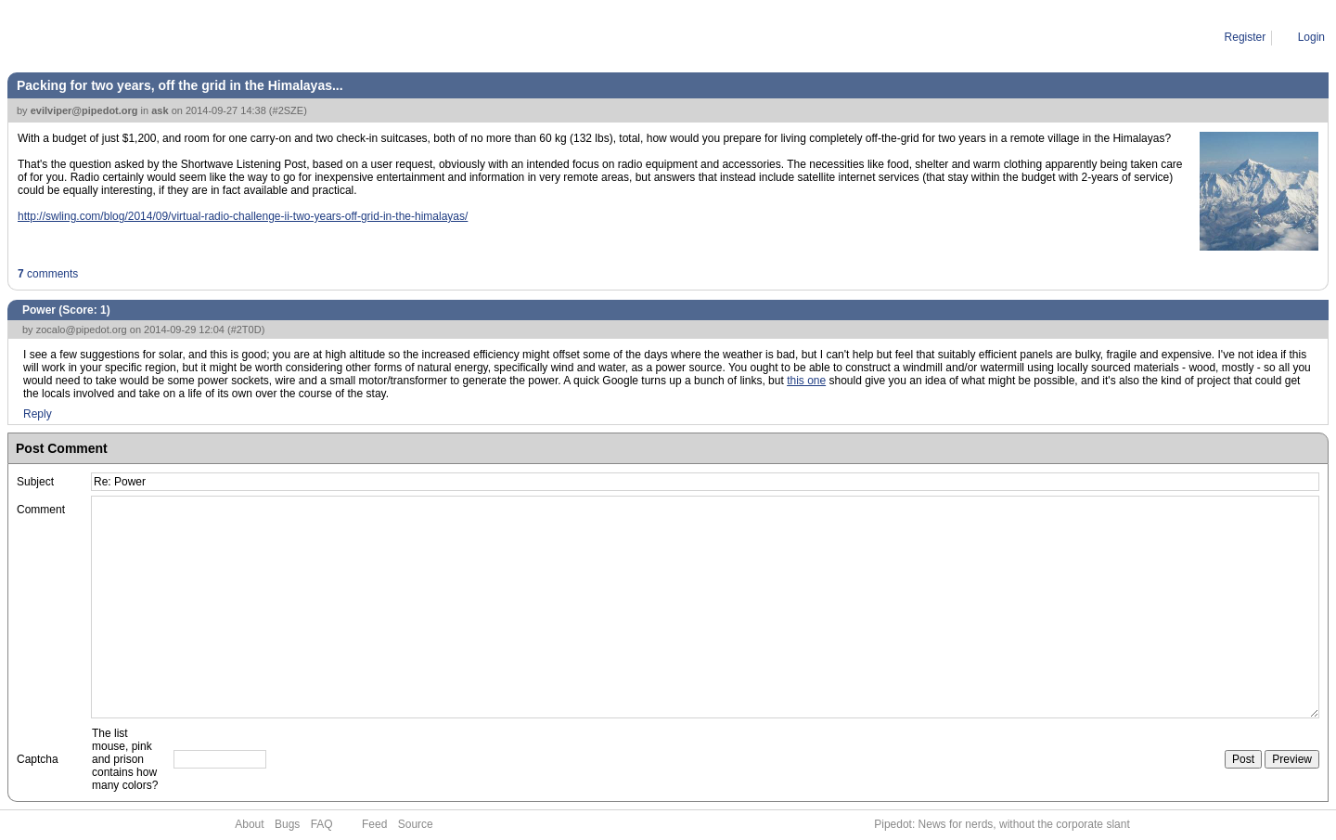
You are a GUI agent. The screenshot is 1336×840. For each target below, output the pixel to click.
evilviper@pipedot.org (84, 110)
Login (1311, 37)
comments (48, 273)
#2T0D (246, 329)
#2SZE (288, 110)
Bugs (287, 824)
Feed (374, 824)
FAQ (322, 824)
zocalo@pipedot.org (81, 329)
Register (1245, 37)
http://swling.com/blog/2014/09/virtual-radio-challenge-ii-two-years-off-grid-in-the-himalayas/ (243, 216)
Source (415, 824)
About (249, 824)
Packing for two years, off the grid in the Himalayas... (180, 85)
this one (806, 380)
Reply (37, 413)
